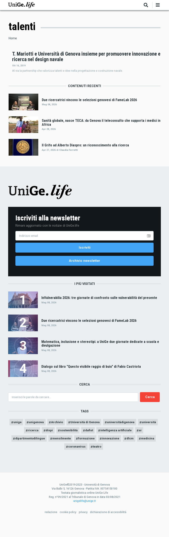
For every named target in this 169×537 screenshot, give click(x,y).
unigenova (45, 435)
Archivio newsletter (84, 273)
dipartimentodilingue (38, 452)
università (21, 443)
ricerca (42, 443)
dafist (100, 443)
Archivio (67, 435)
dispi (58, 443)
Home (13, 38)
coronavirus (87, 460)
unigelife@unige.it (84, 515)
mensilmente (72, 452)
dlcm (143, 452)
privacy (83, 526)
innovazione (123, 452)
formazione (98, 452)
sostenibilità (79, 443)
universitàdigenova (133, 435)
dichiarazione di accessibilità (108, 526)
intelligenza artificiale (128, 443)
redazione (51, 526)
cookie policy (68, 526)
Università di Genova (96, 435)
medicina (64, 460)
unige (26, 435)
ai (153, 443)
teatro (108, 460)
